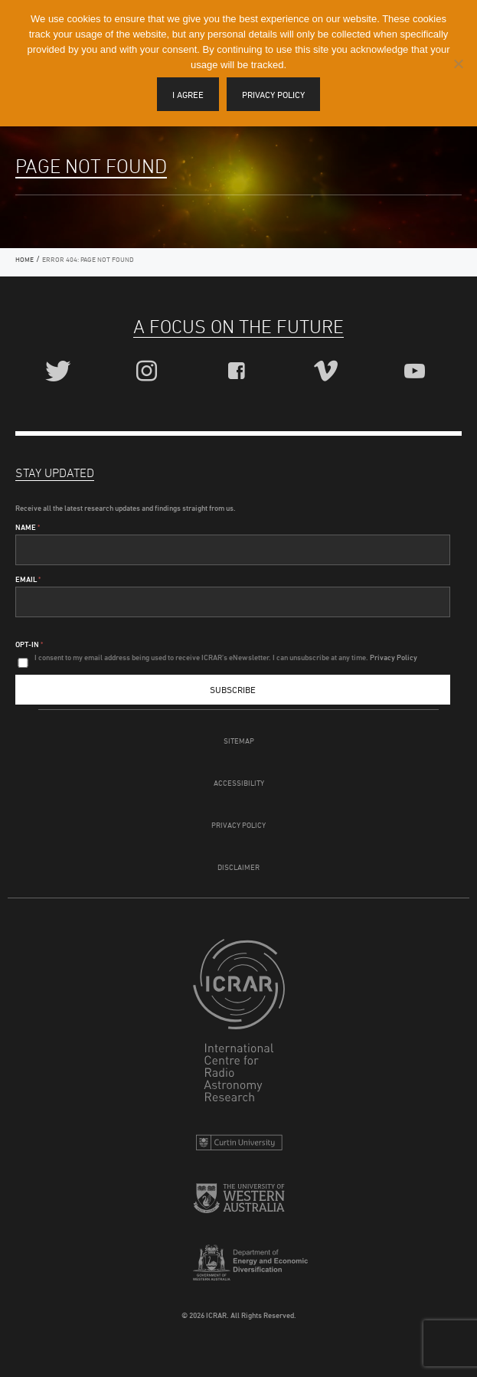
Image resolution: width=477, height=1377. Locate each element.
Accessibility (239, 782)
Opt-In (29, 644)
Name (27, 527)
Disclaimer (238, 867)
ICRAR (239, 1024)
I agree (188, 94)
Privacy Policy (238, 824)
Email (28, 579)
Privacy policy (273, 94)
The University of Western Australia (239, 1204)
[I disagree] (458, 63)
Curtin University (239, 1146)
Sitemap (239, 740)
